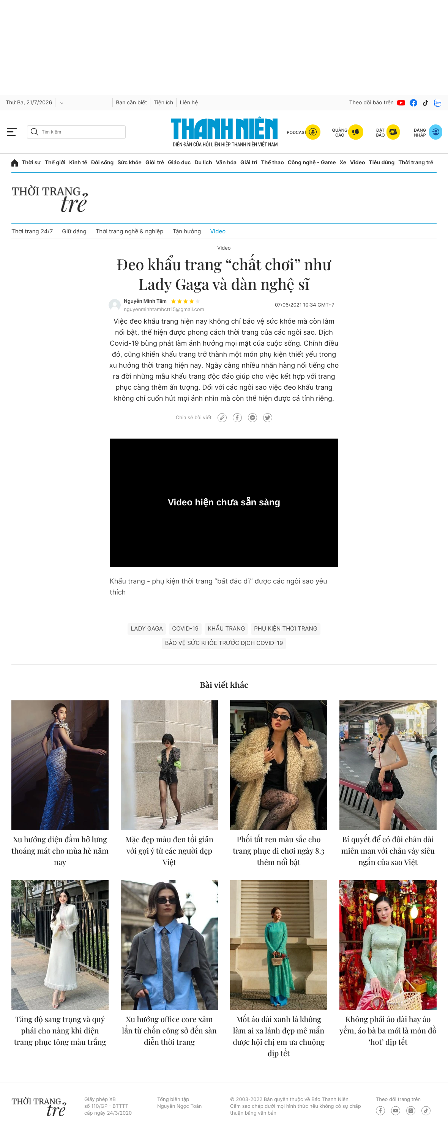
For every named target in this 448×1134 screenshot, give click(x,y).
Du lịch (203, 162)
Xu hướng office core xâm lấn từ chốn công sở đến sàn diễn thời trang (169, 1030)
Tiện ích (163, 102)
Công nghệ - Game (312, 162)
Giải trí (248, 162)
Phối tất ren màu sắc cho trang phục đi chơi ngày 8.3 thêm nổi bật (279, 850)
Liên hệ (189, 102)
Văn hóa (226, 162)
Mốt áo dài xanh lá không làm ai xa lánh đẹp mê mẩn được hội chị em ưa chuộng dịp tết (279, 1036)
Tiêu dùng (382, 162)
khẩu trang (226, 628)
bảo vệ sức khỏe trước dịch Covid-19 (224, 642)
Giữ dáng (74, 231)
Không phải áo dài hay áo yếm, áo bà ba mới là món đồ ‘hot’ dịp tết (388, 1030)
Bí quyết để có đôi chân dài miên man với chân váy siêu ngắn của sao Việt (388, 850)
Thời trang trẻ (415, 162)
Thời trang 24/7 (32, 231)
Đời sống (102, 162)
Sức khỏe (129, 162)
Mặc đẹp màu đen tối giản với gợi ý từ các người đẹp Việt (169, 850)
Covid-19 (185, 628)
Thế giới (55, 162)
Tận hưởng (186, 231)
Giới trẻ (154, 162)
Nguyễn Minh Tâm (145, 301)
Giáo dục (179, 162)
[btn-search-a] (34, 132)
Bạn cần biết (131, 102)
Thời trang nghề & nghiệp (130, 231)
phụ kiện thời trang (285, 628)
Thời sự (31, 162)
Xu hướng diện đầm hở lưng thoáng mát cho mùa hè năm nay (60, 850)
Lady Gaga (147, 628)
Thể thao (272, 162)
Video (357, 162)
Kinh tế (78, 162)
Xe (343, 162)
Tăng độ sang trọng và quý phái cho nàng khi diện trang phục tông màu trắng (60, 1030)
